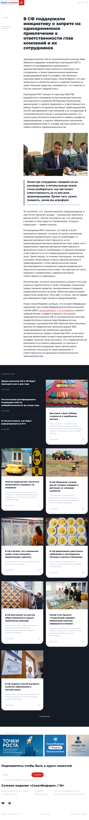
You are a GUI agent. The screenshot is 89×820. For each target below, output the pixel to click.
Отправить (37, 775)
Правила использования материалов (69, 794)
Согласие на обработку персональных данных (22, 780)
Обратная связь (40, 794)
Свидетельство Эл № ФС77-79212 (14, 791)
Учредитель (39, 791)
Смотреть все (44, 716)
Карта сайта (45, 814)
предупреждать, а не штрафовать (57, 310)
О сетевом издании (9, 794)
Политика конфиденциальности (67, 791)
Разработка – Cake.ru (79, 814)
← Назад (4, 17)
